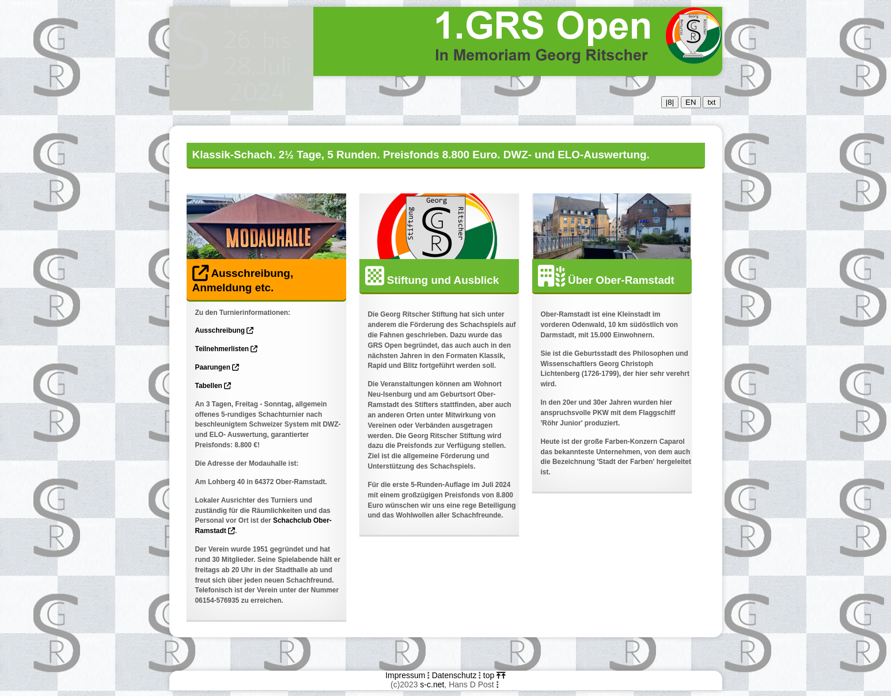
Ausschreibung (224, 330)
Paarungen (217, 367)
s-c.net (432, 684)
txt (711, 102)
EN (690, 102)
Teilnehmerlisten (226, 349)
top (494, 675)
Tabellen (213, 386)
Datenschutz (454, 675)
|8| (670, 102)
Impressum (405, 675)
